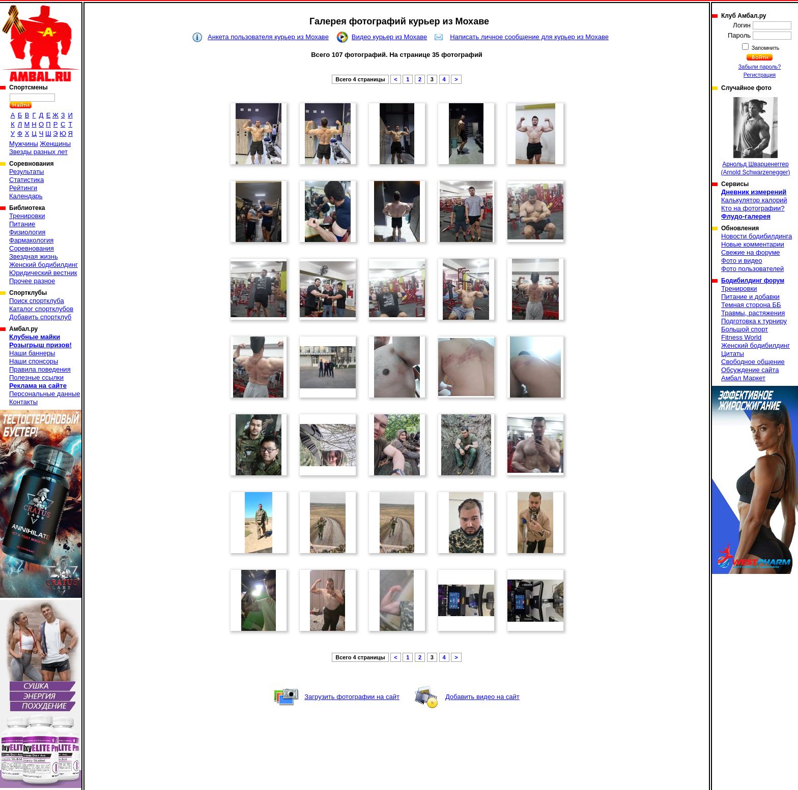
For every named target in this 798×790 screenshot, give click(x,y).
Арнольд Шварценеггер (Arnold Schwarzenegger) (755, 136)
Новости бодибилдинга (756, 236)
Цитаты (732, 353)
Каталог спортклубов (41, 309)
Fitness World (741, 337)
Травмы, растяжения (753, 313)
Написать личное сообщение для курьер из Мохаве (529, 37)
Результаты (26, 171)
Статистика (26, 180)
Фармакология (31, 240)
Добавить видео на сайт (482, 697)
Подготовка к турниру (754, 321)
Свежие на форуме (750, 252)
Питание (22, 224)
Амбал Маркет (743, 378)
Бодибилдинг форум (752, 280)
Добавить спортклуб (40, 317)
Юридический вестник (43, 273)
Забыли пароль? (759, 67)
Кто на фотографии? (753, 208)
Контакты (23, 402)
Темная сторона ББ (751, 305)
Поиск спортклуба (36, 301)
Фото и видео (741, 260)
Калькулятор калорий (754, 200)
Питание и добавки (750, 296)
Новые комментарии (752, 244)
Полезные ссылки (36, 377)
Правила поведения (40, 369)
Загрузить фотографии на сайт (352, 697)
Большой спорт (744, 329)
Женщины (55, 143)
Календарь (26, 196)
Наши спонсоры (33, 361)
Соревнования (31, 248)
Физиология (27, 232)
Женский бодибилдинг (43, 264)
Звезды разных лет (38, 152)
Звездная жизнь (33, 256)
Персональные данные (44, 394)
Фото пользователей (752, 268)
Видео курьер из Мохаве (389, 37)
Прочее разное (32, 281)
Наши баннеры (32, 353)
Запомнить (765, 48)
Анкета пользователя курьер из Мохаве (268, 37)
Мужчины (23, 143)
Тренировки (27, 216)
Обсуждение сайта (750, 370)
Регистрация (760, 75)
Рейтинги (23, 188)
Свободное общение (753, 362)
